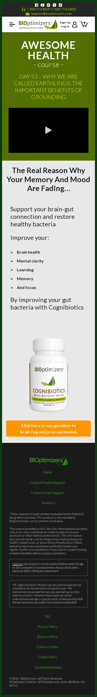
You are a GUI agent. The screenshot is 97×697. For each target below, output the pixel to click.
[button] (12, 24)
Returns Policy (47, 637)
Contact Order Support (47, 493)
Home (47, 472)
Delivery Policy (47, 647)
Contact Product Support (47, 483)
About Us (48, 503)
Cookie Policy (47, 657)
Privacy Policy (47, 626)
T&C (47, 616)
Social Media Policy (48, 667)
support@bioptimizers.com (48, 14)
